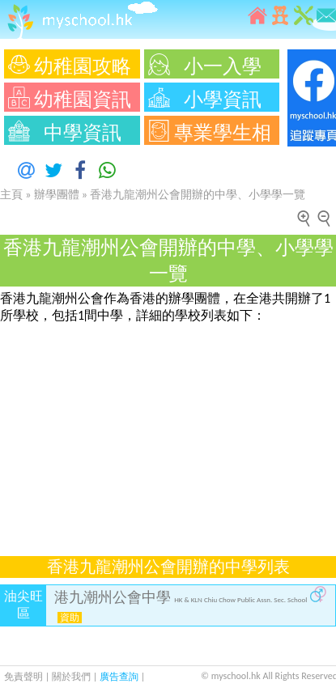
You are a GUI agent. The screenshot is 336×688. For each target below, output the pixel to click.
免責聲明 (23, 676)
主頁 (11, 195)
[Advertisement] (164, 431)
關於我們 (72, 676)
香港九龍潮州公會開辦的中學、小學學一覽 (197, 195)
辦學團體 (56, 195)
